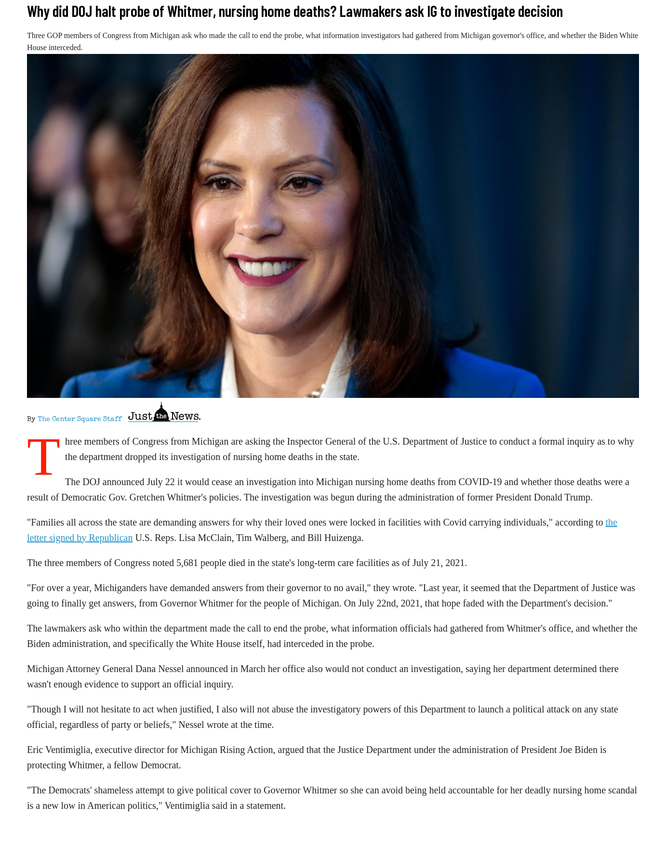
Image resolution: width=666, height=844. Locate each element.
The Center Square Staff (79, 419)
